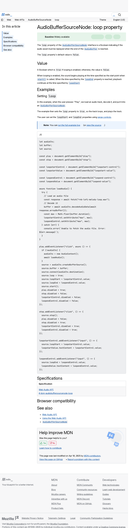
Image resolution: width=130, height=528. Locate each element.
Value (6, 33)
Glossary (106, 503)
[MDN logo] (7, 479)
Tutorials (106, 499)
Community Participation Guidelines (96, 518)
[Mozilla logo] (10, 518)
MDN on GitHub (84, 503)
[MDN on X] (12, 500)
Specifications (10, 41)
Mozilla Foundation (59, 524)
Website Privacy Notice (32, 518)
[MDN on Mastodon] (17, 500)
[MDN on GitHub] (3, 500)
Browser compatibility (13, 45)
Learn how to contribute (50, 448)
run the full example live (69, 125)
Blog (53, 489)
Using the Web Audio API (54, 418)
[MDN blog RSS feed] (22, 500)
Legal (72, 518)
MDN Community (85, 485)
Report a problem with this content (83, 459)
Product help (57, 508)
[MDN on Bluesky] (8, 500)
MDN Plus (56, 503)
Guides (105, 494)
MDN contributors (92, 455)
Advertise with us (59, 499)
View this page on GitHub (51, 459)
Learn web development (113, 489)
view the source (93, 125)
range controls (104, 117)
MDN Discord (83, 499)
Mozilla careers (58, 494)
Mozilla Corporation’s (16, 524)
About (54, 485)
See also (7, 49)
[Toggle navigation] (125, 15)
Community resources (87, 489)
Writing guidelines (85, 494)
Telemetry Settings (57, 518)
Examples (7, 37)
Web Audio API (49, 414)
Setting (47, 96)
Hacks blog (108, 508)
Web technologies (110, 485)
